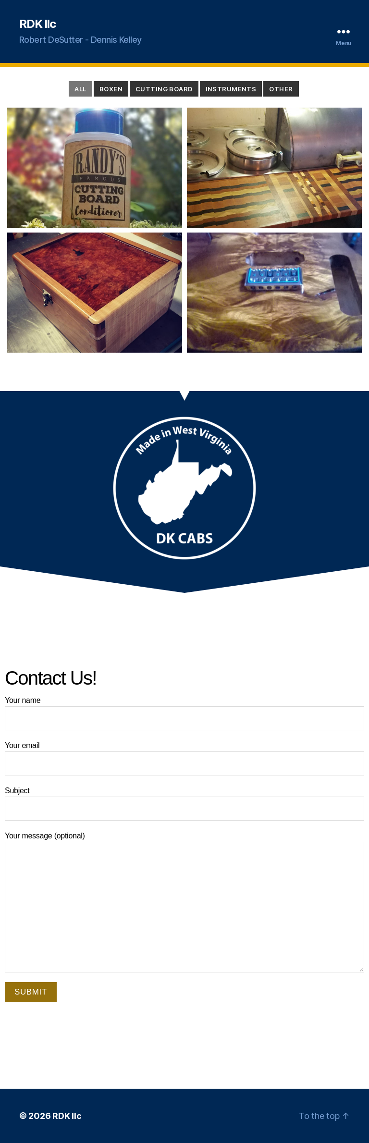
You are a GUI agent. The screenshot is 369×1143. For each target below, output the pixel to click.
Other (281, 89)
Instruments (231, 89)
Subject (184, 804)
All (80, 89)
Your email (184, 758)
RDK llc (37, 24)
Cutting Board (164, 89)
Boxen (111, 89)
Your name (184, 713)
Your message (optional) (184, 902)
